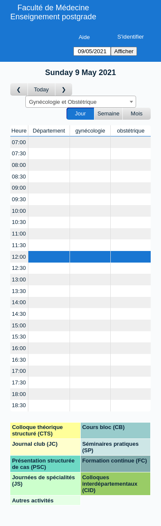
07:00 (19, 142)
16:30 (19, 360)
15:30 (19, 336)
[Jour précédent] (19, 89)
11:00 (19, 233)
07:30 (19, 153)
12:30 (19, 268)
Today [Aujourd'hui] (41, 89)
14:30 (19, 314)
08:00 (19, 165)
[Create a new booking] (49, 142)
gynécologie (90, 130)
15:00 (19, 325)
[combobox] (80, 102)
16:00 (19, 348)
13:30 (19, 291)
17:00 (19, 371)
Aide (84, 37)
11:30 (19, 245)
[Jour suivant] (64, 89)
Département (49, 130)
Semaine (108, 113)
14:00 (19, 302)
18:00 (19, 394)
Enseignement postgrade (53, 16)
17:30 (19, 382)
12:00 (19, 257)
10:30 (19, 222)
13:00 (19, 279)
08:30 (19, 176)
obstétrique (130, 130)
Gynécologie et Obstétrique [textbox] (63, 102)
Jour (80, 113)
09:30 (19, 199)
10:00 (19, 211)
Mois (137, 113)
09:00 (19, 187)
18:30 (19, 405)
